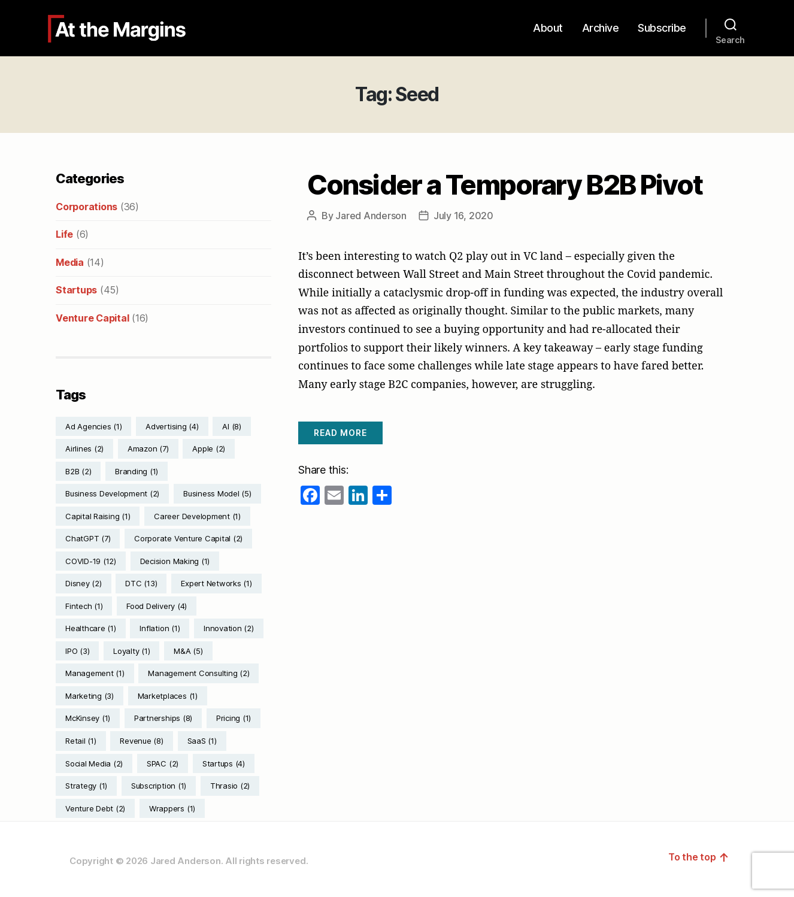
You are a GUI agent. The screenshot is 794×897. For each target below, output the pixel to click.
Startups (76, 290)
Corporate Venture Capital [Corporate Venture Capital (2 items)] (188, 538)
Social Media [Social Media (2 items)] (94, 763)
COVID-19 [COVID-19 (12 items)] (90, 561)
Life (64, 234)
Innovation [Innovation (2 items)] (229, 628)
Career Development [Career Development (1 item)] (197, 516)
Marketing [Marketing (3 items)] (89, 696)
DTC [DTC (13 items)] (141, 583)
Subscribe (662, 28)
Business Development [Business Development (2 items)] (112, 493)
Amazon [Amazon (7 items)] (148, 448)
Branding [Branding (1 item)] (136, 471)
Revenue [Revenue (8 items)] (141, 741)
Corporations (86, 207)
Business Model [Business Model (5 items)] (217, 493)
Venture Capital (92, 318)
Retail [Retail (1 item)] (80, 741)
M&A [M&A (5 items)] (188, 651)
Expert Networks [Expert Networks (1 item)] (216, 583)
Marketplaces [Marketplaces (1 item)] (168, 696)
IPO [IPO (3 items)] (77, 651)
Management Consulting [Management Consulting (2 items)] (198, 673)
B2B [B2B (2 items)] (78, 471)
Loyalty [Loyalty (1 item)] (131, 651)
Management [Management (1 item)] (95, 673)
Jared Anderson (371, 216)
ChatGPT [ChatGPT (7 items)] (87, 538)
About (548, 28)
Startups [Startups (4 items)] (223, 763)
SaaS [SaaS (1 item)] (202, 741)
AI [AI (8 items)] (231, 426)
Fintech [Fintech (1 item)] (83, 606)
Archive (600, 28)
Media (70, 262)
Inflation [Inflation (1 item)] (160, 628)
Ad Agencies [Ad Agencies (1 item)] (93, 426)
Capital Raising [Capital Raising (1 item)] (97, 516)
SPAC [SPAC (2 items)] (162, 763)
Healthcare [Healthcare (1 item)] (90, 628)
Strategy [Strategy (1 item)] (86, 785)
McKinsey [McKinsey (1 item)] (87, 718)
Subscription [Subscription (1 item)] (158, 785)
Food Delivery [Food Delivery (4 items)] (156, 606)
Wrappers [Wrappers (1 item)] (172, 808)
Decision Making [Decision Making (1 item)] (175, 561)
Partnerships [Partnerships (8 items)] (163, 718)
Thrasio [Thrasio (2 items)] (230, 785)
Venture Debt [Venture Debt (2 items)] (95, 808)
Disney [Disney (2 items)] (83, 583)
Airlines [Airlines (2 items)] (84, 448)
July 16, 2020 (463, 216)
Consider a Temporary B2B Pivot (505, 184)
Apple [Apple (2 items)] (208, 448)
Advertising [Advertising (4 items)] (172, 426)
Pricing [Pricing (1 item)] (233, 718)
